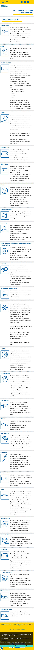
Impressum (8, 624)
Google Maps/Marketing (17, 642)
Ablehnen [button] (27, 645)
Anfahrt (14, 624)
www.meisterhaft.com (20, 629)
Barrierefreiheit (17, 625)
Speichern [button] (16, 645)
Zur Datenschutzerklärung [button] (7, 639)
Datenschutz (20, 624)
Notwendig (4, 642)
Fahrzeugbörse (27, 642)
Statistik (9, 642)
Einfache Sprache (28, 624)
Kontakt (3, 624)
